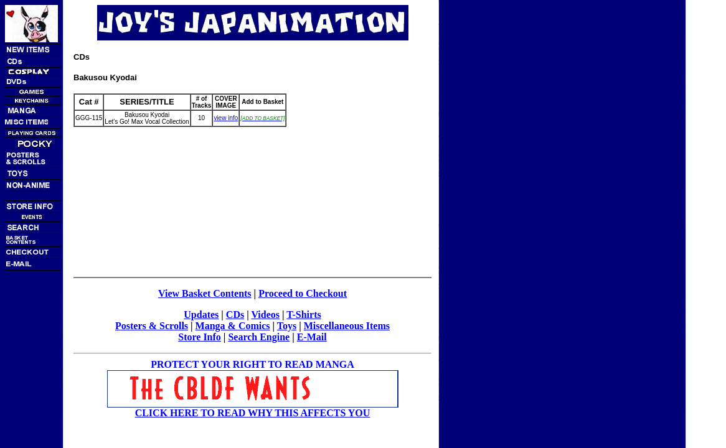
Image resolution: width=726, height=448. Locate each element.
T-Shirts (303, 314)
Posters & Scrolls (151, 325)
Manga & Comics (233, 325)
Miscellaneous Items (347, 325)
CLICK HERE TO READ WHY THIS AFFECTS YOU (252, 413)
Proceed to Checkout (302, 293)
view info (226, 117)
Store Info (199, 337)
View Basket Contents (205, 293)
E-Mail (312, 337)
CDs (235, 314)
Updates (201, 314)
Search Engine (259, 337)
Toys (286, 325)
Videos (265, 314)
